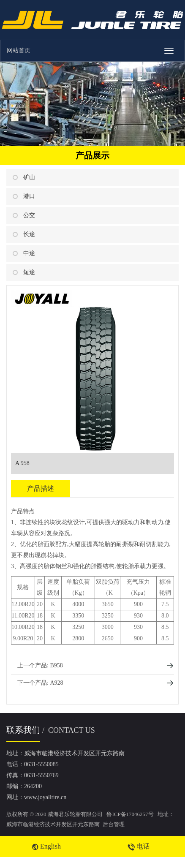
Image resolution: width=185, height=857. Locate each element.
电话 (139, 846)
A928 (56, 683)
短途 (29, 272)
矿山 (29, 177)
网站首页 (18, 50)
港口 (29, 196)
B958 (56, 665)
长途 (29, 234)
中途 (29, 253)
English (46, 846)
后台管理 (114, 824)
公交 (29, 215)
